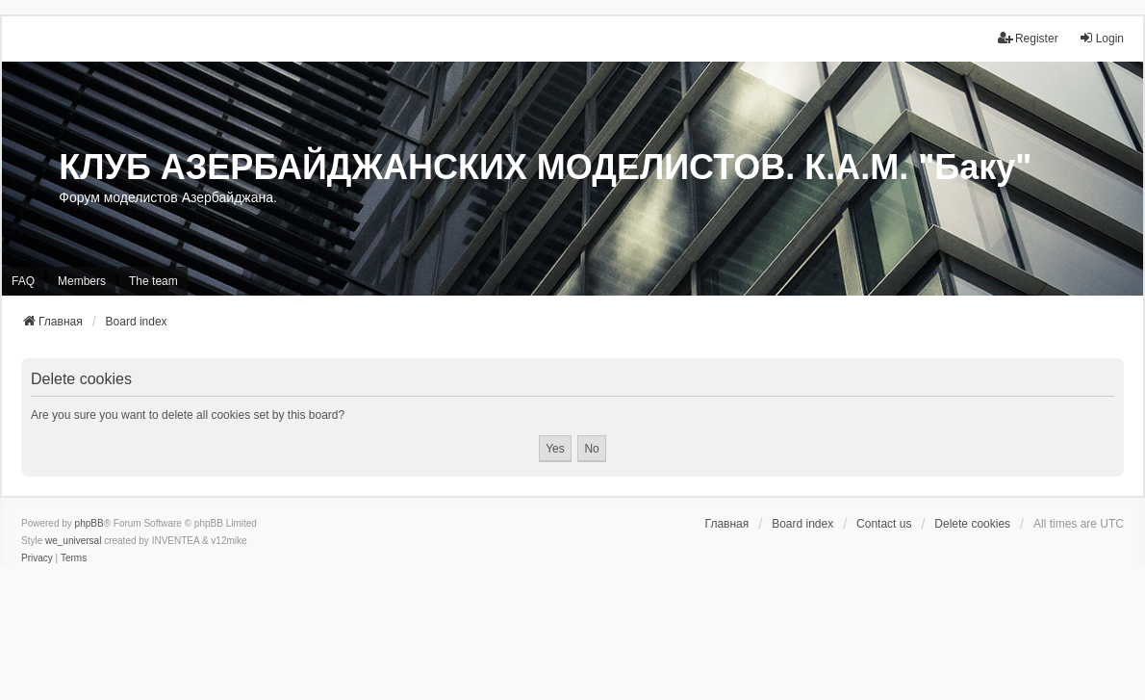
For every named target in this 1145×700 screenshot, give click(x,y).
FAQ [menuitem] (23, 281)
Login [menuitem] (1101, 38)
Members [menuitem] (82, 281)
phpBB (89, 523)
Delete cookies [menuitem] (972, 524)
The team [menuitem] (153, 281)
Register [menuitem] (1028, 38)
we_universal (73, 540)
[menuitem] (37, 558)
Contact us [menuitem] (883, 524)
